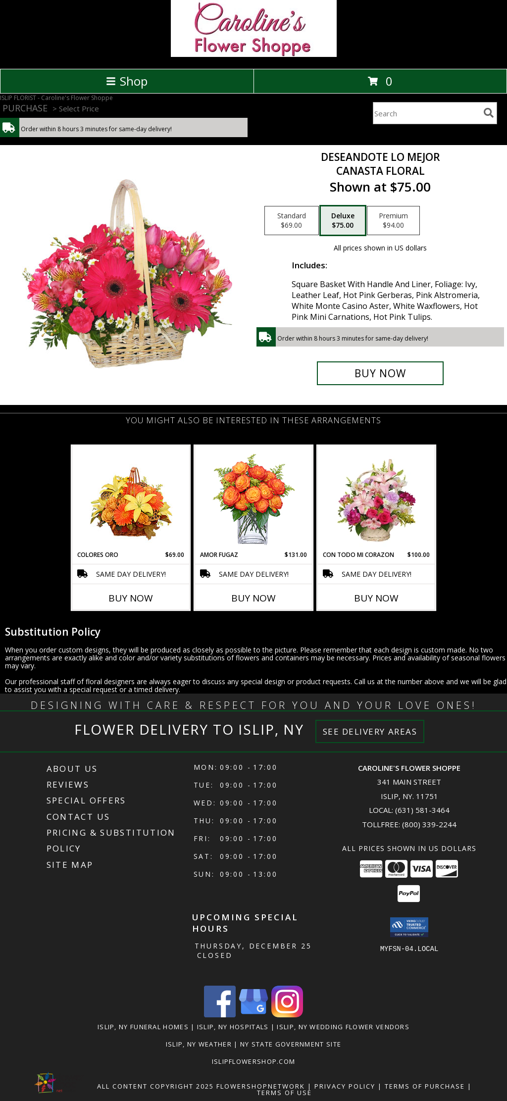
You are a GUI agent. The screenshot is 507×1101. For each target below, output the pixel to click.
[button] (409, 927)
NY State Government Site (290, 1044)
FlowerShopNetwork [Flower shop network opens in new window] (260, 1086)
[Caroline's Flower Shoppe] (254, 54)
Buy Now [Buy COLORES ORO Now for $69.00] (130, 598)
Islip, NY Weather (199, 1044)
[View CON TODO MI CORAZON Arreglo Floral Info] (376, 498)
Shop (127, 81)
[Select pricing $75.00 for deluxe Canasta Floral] (343, 220)
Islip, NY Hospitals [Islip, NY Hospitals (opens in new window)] (233, 1026)
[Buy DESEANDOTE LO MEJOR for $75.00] (380, 373)
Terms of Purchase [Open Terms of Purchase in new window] (425, 1086)
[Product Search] (426, 113)
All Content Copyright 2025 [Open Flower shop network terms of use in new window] (155, 1086)
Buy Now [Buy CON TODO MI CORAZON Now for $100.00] (376, 598)
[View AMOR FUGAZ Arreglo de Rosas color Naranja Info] (253, 498)
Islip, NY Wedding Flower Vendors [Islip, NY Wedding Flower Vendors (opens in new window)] (343, 1026)
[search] (489, 112)
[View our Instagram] (287, 1014)
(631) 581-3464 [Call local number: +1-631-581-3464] (422, 810)
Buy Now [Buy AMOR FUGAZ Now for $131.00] (253, 598)
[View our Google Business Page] (253, 1014)
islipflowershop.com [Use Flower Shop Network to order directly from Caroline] (254, 1061)
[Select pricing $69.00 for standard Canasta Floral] (291, 220)
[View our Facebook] (220, 1014)
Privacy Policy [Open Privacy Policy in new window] (344, 1086)
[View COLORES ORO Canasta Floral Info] (131, 498)
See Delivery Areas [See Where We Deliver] (370, 731)
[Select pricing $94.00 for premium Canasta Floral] (393, 220)
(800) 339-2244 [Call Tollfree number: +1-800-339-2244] (429, 824)
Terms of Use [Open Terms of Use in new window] (284, 1092)
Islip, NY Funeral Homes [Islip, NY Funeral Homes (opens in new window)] (143, 1026)
